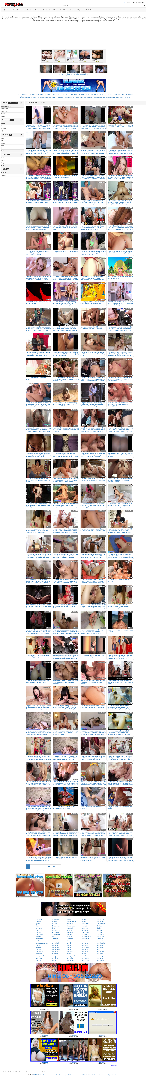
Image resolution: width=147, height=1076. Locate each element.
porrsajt (38, 949)
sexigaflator (100, 921)
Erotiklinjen (108, 1075)
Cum (68, 128)
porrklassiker (101, 943)
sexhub (99, 930)
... (44, 867)
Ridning (75, 153)
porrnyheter (86, 960)
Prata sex (49, 94)
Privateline (55, 1075)
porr (98, 949)
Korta (2, 158)
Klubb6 (118, 94)
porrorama (85, 958)
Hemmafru (101, 178)
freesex (38, 936)
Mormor (34, 734)
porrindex (70, 958)
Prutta (116, 709)
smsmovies (40, 939)
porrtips (69, 934)
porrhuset (39, 958)
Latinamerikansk (39, 128)
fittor (37, 926)
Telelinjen (24, 94)
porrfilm (38, 921)
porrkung (100, 956)
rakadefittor (70, 932)
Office (87, 406)
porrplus (84, 954)
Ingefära (124, 253)
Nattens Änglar (63, 1075)
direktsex (39, 928)
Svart (120, 177)
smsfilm (54, 921)
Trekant (83, 355)
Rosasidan (113, 94)
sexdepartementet (42, 943)
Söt (129, 177)
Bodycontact (130, 94)
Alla (2, 131)
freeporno (55, 924)
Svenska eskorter (99, 94)
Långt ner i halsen (99, 833)
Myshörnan (94, 1075)
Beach (68, 530)
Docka (121, 303)
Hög (44, 759)
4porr (53, 928)
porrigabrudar (40, 956)
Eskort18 (123, 94)
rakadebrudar (71, 921)
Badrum (75, 126)
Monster (39, 759)
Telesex (44, 94)
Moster (32, 505)
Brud (49, 177)
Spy (86, 860)
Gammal (99, 380)
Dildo (87, 178)
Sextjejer (106, 94)
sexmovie (85, 928)
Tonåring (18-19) (40, 153)
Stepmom (122, 431)
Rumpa (117, 126)
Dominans (128, 303)
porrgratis (55, 941)
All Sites (3, 172)
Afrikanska (111, 455)
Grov (102, 128)
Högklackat (93, 178)
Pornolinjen (115, 1075)
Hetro (128, 2)
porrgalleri (55, 943)
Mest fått (3, 114)
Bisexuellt (119, 707)
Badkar (69, 126)
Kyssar (71, 557)
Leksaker (38, 254)
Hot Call (83, 1075)
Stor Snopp (57, 784)
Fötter (47, 732)
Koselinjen (56, 94)
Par (66, 354)
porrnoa (84, 941)
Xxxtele (88, 1075)
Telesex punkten (47, 1075)
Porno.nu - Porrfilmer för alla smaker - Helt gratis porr (73, 74)
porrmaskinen (101, 951)
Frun (102, 582)
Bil (39, 328)
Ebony (126, 455)
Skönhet (119, 152)
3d (109, 126)
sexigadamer (101, 924)
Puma (103, 177)
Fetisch (87, 204)
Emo (115, 229)
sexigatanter (86, 939)
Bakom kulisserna (69, 328)
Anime (28, 202)
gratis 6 (38, 924)
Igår (2, 140)
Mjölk (120, 380)
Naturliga (89, 229)
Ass (33, 126)
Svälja (70, 709)
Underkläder (63, 153)
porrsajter (85, 943)
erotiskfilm (55, 932)
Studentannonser (46, 97)
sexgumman (101, 934)
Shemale (141, 2)
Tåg (99, 633)
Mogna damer (119, 97)
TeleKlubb (70, 1075)
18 (27, 177)
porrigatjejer (56, 956)
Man (110, 808)
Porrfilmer (92, 97)
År (2, 148)
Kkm (122, 354)
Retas (40, 557)
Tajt (125, 153)
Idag (2, 138)
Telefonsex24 (63, 94)
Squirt (88, 633)
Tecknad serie (46, 328)
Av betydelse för (6, 106)
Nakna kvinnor (37, 97)
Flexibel (88, 835)
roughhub (70, 928)
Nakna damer (111, 97)
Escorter (54, 97)
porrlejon (39, 930)
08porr (84, 919)
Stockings (127, 229)
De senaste (4, 109)
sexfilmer (100, 939)
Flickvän (88, 303)
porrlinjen (100, 954)
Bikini (113, 278)
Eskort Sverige (89, 94)
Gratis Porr (71, 97)
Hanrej (97, 227)
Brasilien (71, 556)
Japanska (120, 229)
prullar (69, 919)
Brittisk (70, 404)
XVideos (3, 175)
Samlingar (90, 227)
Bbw (117, 455)
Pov (67, 177)
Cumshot (74, 128)
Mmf (102, 507)
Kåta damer (127, 97)
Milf (47, 128)
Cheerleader (30, 178)
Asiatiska (111, 227)
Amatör (29, 126)
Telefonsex (39, 94)
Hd (72, 682)
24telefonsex (56, 926)
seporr (84, 921)
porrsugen (39, 951)
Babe (63, 126)
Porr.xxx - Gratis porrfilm (73, 76)
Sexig (98, 928)
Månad (3, 145)
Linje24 (19, 94)
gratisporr (39, 919)
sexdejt (38, 947)
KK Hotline (101, 1075)
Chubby (45, 152)
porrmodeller (40, 934)
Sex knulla (85, 932)
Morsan (97, 128)
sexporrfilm (85, 947)
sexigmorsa (86, 934)
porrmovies (100, 941)
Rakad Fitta (78, 97)
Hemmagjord (99, 126)
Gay (134, 2)
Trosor (60, 835)
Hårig (49, 455)
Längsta (3, 116)
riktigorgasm (71, 926)
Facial (93, 153)
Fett (75, 279)
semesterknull (56, 934)
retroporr (55, 939)
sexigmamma (86, 936)
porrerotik (70, 951)
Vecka (3, 143)
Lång (2, 163)
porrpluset (85, 951)
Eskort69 (29, 97)
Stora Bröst (40, 126)
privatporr (70, 924)
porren (69, 954)
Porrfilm (69, 941)
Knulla (97, 97)
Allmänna (44, 330)
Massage (68, 227)
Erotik (66, 97)
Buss (46, 126)
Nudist (74, 227)
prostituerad (56, 930)
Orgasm (120, 153)
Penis (116, 178)
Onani (118, 253)
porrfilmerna (56, 947)
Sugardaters (102, 97)
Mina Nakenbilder (79, 94)
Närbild (44, 178)
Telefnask (77, 1075)
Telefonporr (70, 94)
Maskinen (61, 177)
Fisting (127, 709)
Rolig (31, 657)
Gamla (95, 229)
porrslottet (70, 960)
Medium (3, 160)
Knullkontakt (60, 97)
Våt (129, 153)
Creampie (73, 152)
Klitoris (99, 152)
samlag (69, 930)
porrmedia (100, 947)
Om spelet (129, 126)
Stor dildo (45, 633)
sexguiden (100, 936)
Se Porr (99, 926)
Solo (130, 253)
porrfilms (55, 945)
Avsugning (38, 152)
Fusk (102, 758)
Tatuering (94, 633)
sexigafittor (85, 924)
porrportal (85, 949)
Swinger (70, 606)
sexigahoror (101, 919)
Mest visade (4, 111)
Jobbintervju (118, 532)
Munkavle (99, 153)
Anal (55, 126)
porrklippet (100, 960)
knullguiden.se (37, 1075)
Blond (92, 126)
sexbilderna (56, 919)
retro (53, 936)
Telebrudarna (31, 94)
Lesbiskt (127, 330)
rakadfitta (70, 939)
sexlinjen (85, 930)
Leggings (93, 204)
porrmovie (100, 945)
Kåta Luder (23, 97)
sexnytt (84, 926)
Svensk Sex (85, 97)
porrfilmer (55, 951)
